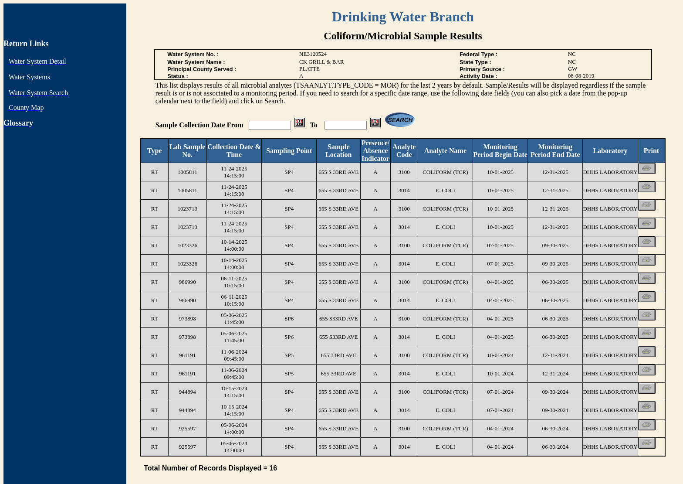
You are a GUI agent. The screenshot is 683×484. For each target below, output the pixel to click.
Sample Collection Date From (200, 125)
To (314, 125)
